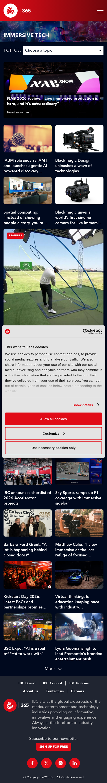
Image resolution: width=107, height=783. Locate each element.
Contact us (55, 691)
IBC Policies (79, 683)
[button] (99, 10)
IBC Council (52, 683)
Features (15, 235)
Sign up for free (53, 747)
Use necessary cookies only (53, 448)
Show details (83, 405)
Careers (77, 691)
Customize (54, 433)
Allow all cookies (53, 419)
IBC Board (26, 683)
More (50, 668)
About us (30, 691)
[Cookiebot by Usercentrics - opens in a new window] (82, 331)
